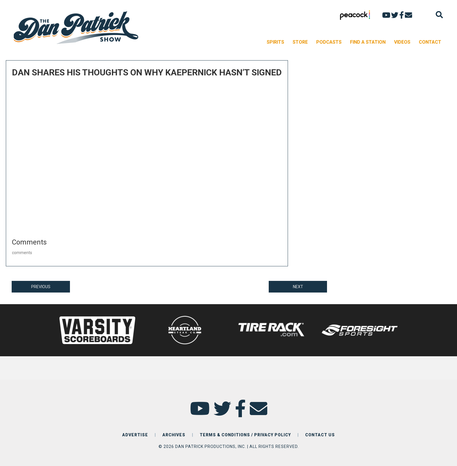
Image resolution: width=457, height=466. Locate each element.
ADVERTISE (135, 435)
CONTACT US (320, 435)
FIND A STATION (368, 42)
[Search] (439, 15)
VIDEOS (402, 42)
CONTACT (430, 42)
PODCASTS (329, 42)
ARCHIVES (173, 435)
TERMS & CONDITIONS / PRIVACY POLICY (245, 435)
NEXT (298, 286)
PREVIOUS (40, 286)
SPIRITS (275, 42)
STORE (300, 42)
